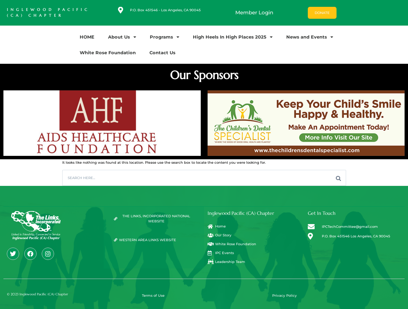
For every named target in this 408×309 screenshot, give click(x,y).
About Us (122, 37)
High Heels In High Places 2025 (233, 37)
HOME (87, 37)
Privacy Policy (284, 295)
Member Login (254, 12)
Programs (164, 37)
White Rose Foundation (108, 52)
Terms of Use (153, 295)
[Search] (338, 178)
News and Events (309, 37)
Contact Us (162, 52)
